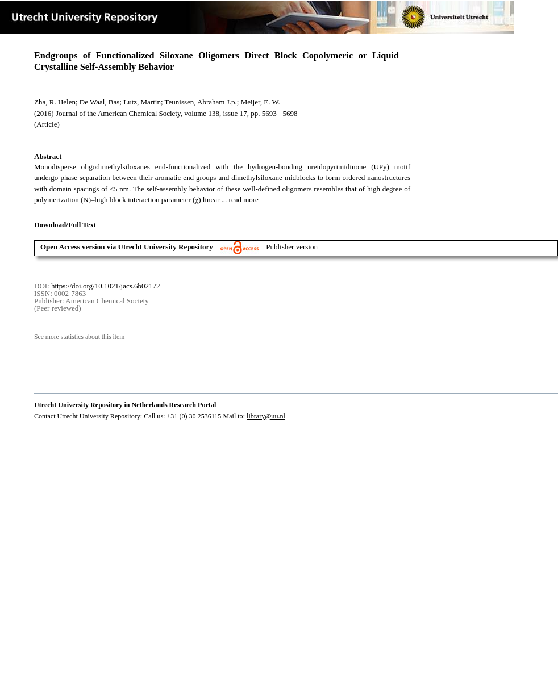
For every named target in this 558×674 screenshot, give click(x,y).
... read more (240, 199)
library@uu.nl (266, 416)
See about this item (79, 337)
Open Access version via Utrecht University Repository (126, 246)
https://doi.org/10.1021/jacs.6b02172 (105, 286)
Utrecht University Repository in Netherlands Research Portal (125, 405)
